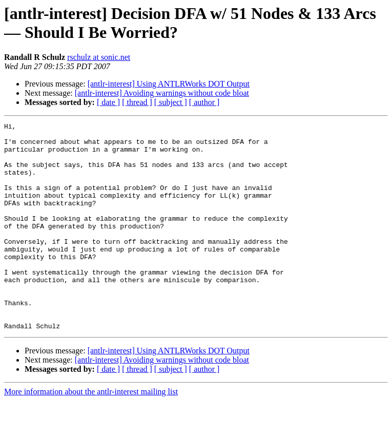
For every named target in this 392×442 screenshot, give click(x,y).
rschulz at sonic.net (98, 57)
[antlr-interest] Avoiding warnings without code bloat (162, 93)
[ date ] (108, 102)
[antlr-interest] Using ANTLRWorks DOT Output (169, 83)
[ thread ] (137, 102)
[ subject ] (170, 102)
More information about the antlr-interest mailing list (91, 433)
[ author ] (204, 102)
